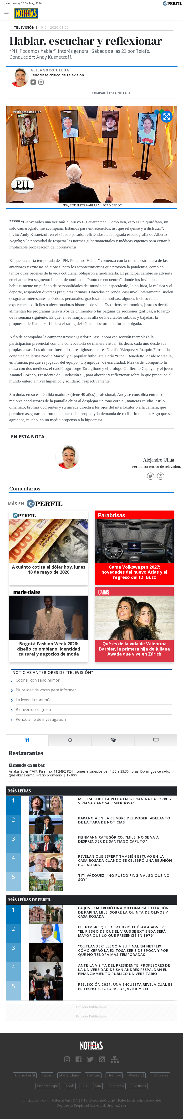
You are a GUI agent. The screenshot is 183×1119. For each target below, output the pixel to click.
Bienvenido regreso (33, 709)
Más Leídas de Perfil (29, 900)
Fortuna (93, 1075)
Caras (47, 1075)
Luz (84, 1086)
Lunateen (116, 1086)
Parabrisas (159, 1075)
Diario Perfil (25, 1075)
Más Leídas (19, 791)
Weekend (136, 1075)
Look (70, 1086)
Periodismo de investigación (41, 719)
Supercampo (47, 1086)
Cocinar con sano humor (38, 680)
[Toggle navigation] (8, 13)
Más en (35, 504)
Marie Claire (69, 1075)
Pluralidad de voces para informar (46, 690)
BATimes (138, 1086)
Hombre (114, 1075)
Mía (98, 1086)
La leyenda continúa (33, 699)
